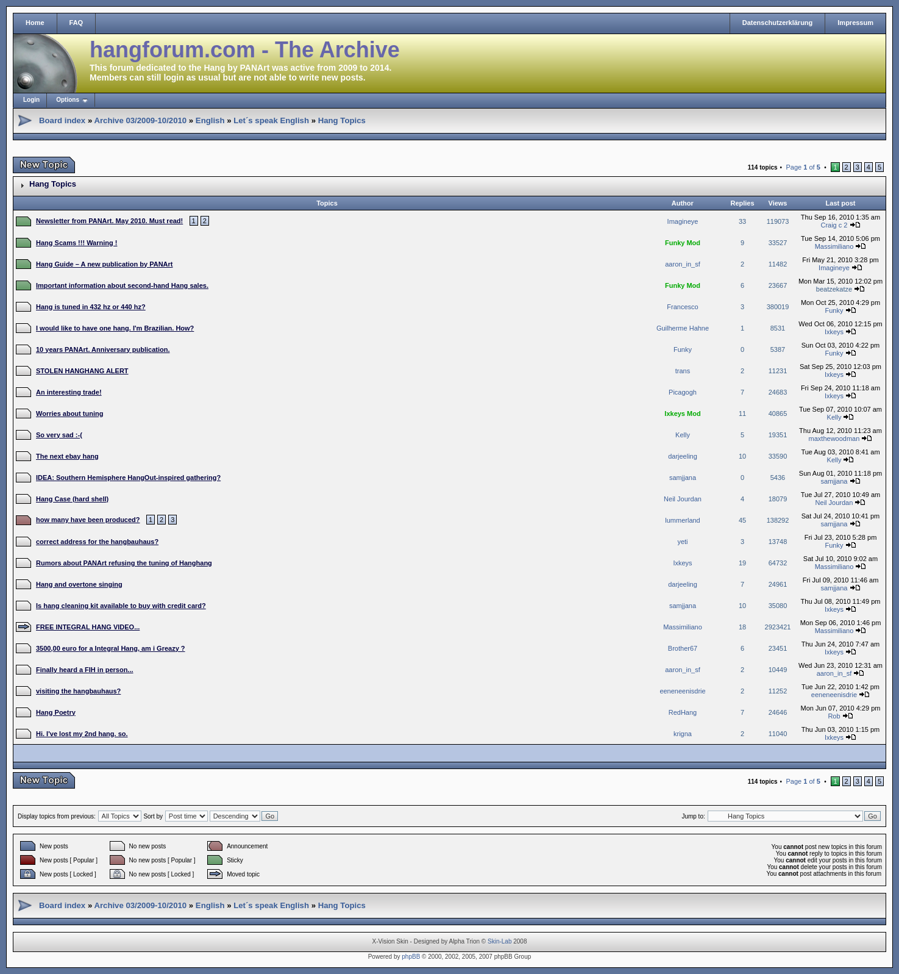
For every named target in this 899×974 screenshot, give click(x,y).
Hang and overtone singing (79, 584)
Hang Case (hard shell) (72, 499)
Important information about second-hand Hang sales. (122, 285)
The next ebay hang (67, 456)
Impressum (855, 22)
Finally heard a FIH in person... (84, 669)
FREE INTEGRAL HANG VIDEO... (88, 627)
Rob (834, 716)
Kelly (834, 417)
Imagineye (682, 221)
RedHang (683, 712)
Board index (62, 120)
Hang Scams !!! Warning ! (76, 242)
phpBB (411, 956)
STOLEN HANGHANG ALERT (82, 370)
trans (682, 370)
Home (35, 22)
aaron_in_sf (682, 264)
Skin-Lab (499, 941)
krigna (682, 733)
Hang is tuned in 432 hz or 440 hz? (91, 306)
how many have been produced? (88, 519)
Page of (803, 167)
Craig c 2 (833, 225)
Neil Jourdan (683, 499)
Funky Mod (682, 242)
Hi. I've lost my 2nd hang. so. (82, 733)
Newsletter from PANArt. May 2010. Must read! (109, 220)
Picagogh (683, 392)
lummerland (682, 520)
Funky (834, 310)
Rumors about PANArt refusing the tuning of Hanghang (124, 563)
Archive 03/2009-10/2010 (140, 120)
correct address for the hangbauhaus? (97, 541)
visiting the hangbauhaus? (78, 691)
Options (67, 99)
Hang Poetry (56, 712)
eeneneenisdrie (682, 691)
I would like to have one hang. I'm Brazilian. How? (115, 328)
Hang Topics (342, 120)
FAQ (76, 22)
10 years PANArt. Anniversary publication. (102, 349)
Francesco (682, 306)
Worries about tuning (69, 413)
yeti (682, 541)
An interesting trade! (69, 392)
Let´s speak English (271, 120)
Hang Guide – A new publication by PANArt (104, 264)
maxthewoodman (834, 438)
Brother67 (682, 648)
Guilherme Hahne (682, 328)
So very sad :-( (59, 435)
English (210, 120)
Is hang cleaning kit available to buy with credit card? (121, 605)
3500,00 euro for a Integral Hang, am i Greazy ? (110, 648)
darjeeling (682, 456)
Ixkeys (834, 331)
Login (31, 99)
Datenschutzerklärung (777, 22)
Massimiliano (834, 246)
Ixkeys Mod (682, 413)
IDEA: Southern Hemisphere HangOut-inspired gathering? (128, 477)
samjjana (682, 477)
